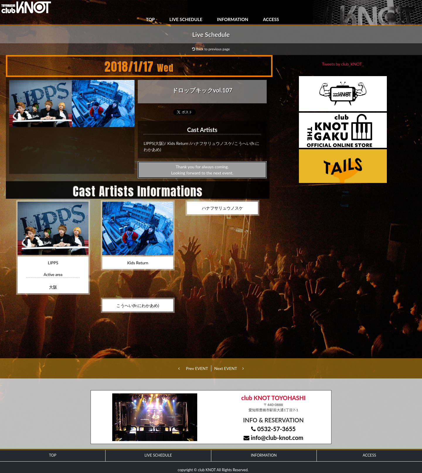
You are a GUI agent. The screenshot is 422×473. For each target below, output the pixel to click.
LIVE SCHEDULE (185, 19)
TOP (150, 19)
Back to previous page (211, 49)
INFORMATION (232, 19)
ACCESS (271, 19)
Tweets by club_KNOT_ (343, 63)
